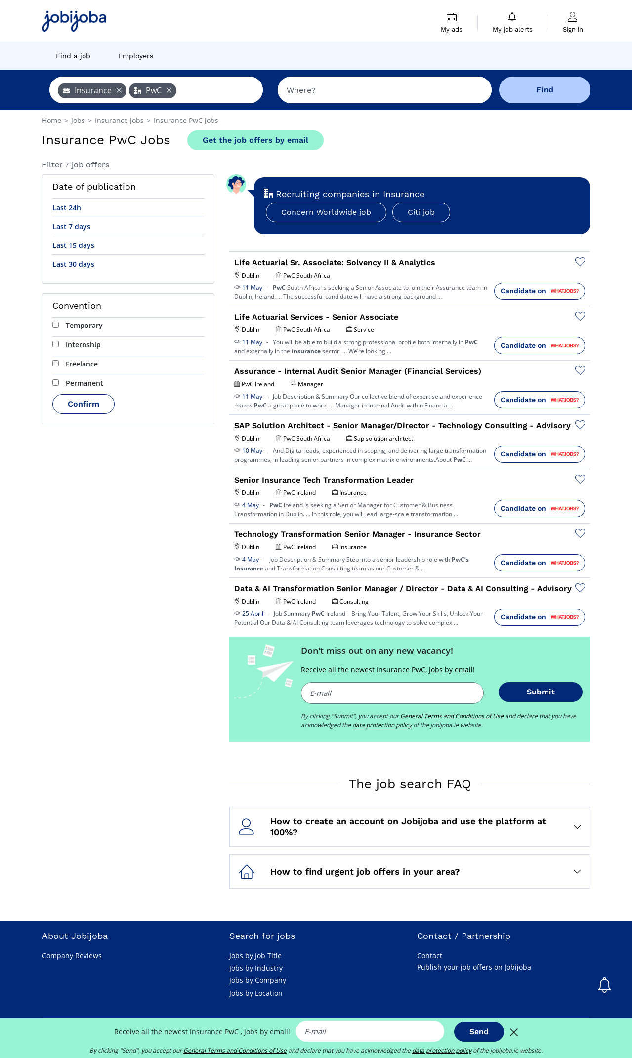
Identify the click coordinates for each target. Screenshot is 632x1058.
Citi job (421, 212)
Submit (541, 691)
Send (479, 1031)
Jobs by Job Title (255, 955)
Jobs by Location (256, 993)
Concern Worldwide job (326, 212)
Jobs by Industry (256, 968)
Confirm (83, 403)
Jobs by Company (257, 980)
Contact (429, 955)
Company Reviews (72, 955)
